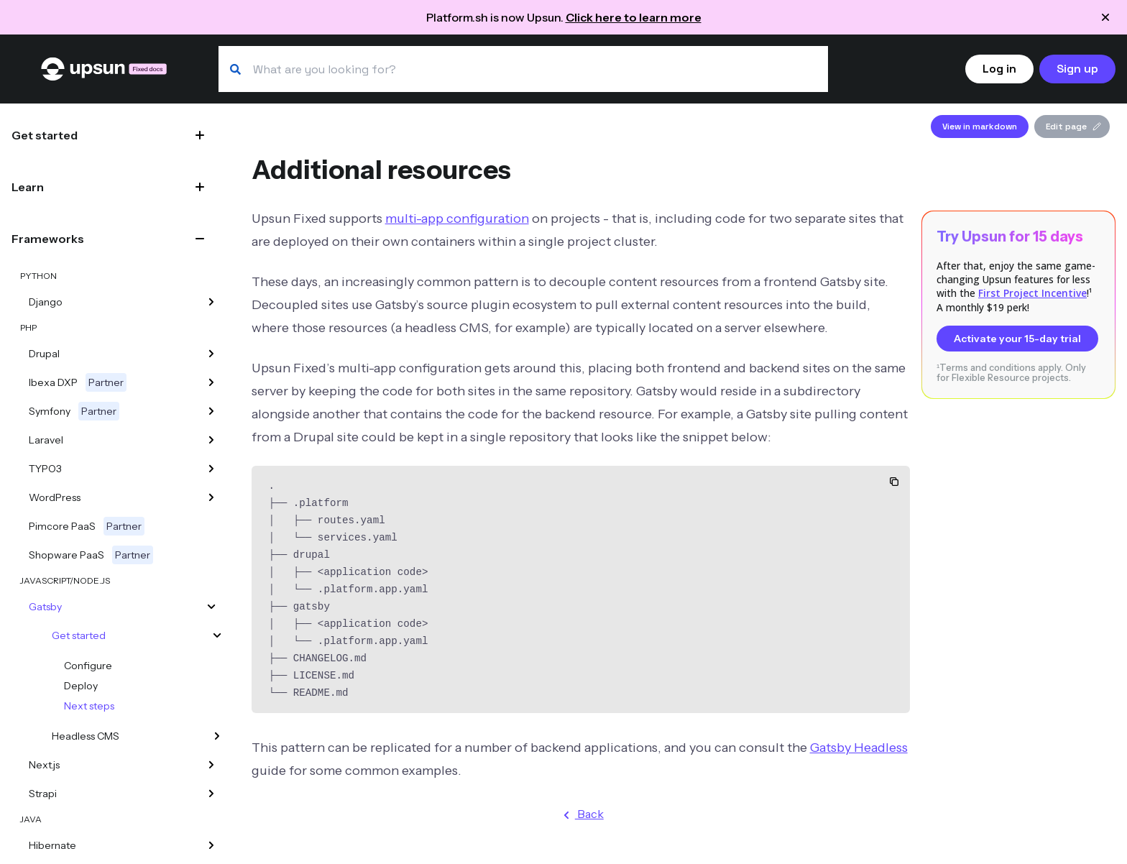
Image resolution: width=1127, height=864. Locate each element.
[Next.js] (211, 764)
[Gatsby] (211, 606)
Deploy (81, 685)
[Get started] (217, 635)
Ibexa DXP (77, 382)
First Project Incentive (1032, 293)
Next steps (89, 705)
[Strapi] (211, 793)
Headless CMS (85, 736)
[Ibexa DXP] (211, 382)
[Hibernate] (211, 845)
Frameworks (48, 238)
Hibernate (52, 845)
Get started (45, 135)
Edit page (1073, 126)
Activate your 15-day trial (1017, 338)
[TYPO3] (211, 468)
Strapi (43, 793)
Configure (88, 665)
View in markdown (979, 126)
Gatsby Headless (859, 747)
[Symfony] (211, 411)
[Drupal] (211, 353)
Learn (28, 187)
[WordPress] (211, 497)
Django (46, 301)
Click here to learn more (634, 17)
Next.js (44, 764)
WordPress (54, 497)
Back (581, 815)
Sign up (1077, 68)
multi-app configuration (457, 218)
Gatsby (45, 606)
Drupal (44, 353)
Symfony (74, 411)
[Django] (211, 302)
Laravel (46, 439)
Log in (999, 68)
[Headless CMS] (217, 736)
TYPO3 (45, 468)
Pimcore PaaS (86, 526)
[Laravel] (211, 440)
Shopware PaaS (91, 554)
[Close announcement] (1105, 17)
